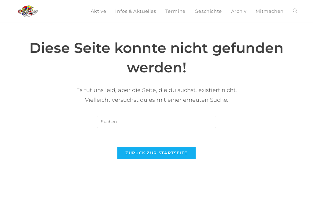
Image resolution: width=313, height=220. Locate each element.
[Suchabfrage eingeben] (156, 122)
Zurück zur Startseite (156, 152)
